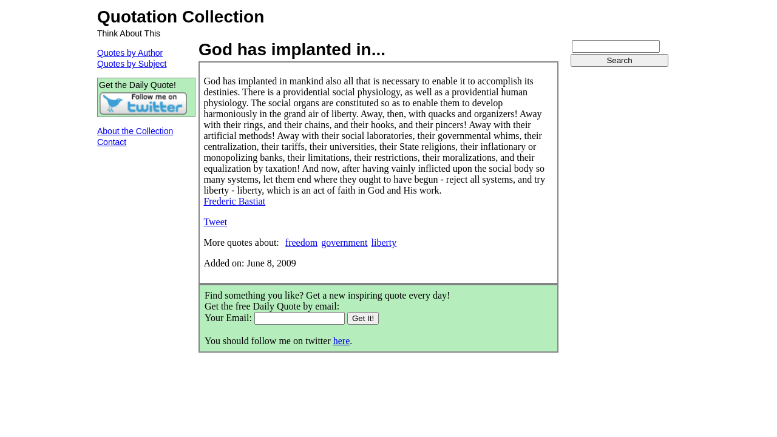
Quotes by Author (130, 53)
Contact (111, 142)
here (341, 341)
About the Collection (135, 131)
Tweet (215, 222)
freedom (301, 242)
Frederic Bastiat (234, 201)
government (344, 242)
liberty (384, 242)
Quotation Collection (180, 16)
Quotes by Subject (131, 64)
